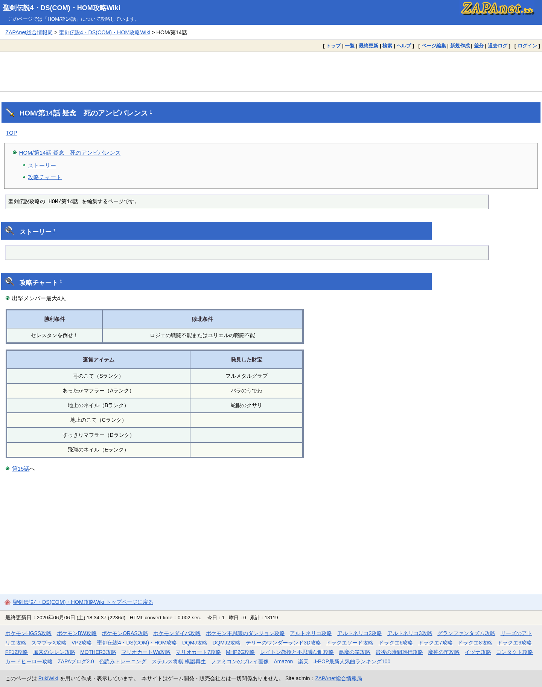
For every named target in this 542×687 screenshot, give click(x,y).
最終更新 (368, 46)
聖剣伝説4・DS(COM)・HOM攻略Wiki (61, 8)
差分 (479, 46)
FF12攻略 (16, 652)
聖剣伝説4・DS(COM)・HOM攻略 (137, 643)
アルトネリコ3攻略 (409, 633)
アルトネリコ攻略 (311, 633)
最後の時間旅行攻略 (399, 652)
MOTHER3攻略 (98, 652)
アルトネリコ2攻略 (359, 633)
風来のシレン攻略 (54, 652)
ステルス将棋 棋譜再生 (179, 661)
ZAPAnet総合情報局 (29, 32)
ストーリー (42, 165)
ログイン (527, 46)
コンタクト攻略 (514, 652)
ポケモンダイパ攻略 (177, 633)
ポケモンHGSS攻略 (28, 633)
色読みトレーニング (122, 661)
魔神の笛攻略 (444, 652)
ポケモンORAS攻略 (125, 633)
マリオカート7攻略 (198, 652)
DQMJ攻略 (194, 643)
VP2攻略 (82, 643)
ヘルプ (403, 46)
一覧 (350, 46)
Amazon (283, 661)
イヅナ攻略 (478, 652)
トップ (333, 46)
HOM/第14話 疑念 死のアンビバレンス (70, 152)
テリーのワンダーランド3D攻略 (283, 643)
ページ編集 (434, 46)
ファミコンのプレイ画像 (240, 661)
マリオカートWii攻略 (146, 652)
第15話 (21, 468)
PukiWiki (48, 678)
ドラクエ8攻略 (475, 643)
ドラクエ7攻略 (435, 643)
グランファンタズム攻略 (466, 633)
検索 (387, 46)
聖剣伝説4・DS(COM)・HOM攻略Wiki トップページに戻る (83, 602)
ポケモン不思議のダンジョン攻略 (245, 633)
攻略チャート (45, 177)
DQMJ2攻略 (227, 643)
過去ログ (497, 46)
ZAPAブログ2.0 (76, 661)
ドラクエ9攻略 (514, 643)
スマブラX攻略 (48, 643)
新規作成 (460, 46)
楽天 (303, 661)
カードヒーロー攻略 (29, 661)
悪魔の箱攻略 (354, 652)
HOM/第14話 (40, 113)
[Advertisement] (271, 71)
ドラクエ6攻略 (396, 643)
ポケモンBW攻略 (77, 633)
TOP (11, 132)
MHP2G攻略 (240, 652)
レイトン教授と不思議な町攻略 (297, 652)
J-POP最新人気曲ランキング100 (352, 661)
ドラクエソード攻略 (349, 643)
